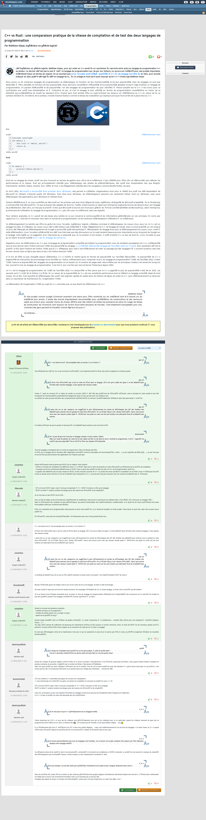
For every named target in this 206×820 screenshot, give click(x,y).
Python (141, 9)
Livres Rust (128, 13)
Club (121, 2)
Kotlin (111, 9)
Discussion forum (185, 68)
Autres (171, 9)
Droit (113, 2)
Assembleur (79, 9)
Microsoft (57, 6)
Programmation (91, 6)
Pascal (129, 9)
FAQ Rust (118, 13)
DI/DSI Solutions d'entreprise (24, 6)
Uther (19, 356)
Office (108, 6)
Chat (70, 2)
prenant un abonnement (104, 325)
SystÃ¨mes (125, 6)
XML (164, 9)
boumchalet (19, 679)
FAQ (55, 2)
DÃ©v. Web (73, 6)
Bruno (31, 51)
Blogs (62, 2)
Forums (34, 2)
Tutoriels (45, 2)
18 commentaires (44, 51)
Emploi (93, 2)
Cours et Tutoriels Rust (104, 13)
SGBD (101, 6)
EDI (81, 6)
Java (65, 6)
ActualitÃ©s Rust (78, 13)
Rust (148, 9)
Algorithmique (56, 9)
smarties (19, 465)
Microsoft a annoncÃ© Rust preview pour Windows (45, 191)
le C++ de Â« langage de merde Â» (49, 238)
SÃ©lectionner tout (151, 135)
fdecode (19, 488)
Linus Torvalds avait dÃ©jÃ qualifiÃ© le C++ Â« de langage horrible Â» (105, 74)
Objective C (120, 9)
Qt (160, 9)
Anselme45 (18, 585)
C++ (91, 9)
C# (97, 9)
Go (105, 9)
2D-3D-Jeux (68, 9)
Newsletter (81, 2)
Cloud (39, 6)
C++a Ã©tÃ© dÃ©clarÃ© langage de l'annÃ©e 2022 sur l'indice (106, 246)
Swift (154, 9)
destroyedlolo (19, 644)
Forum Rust (90, 13)
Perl (135, 9)
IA (45, 6)
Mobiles (116, 6)
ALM (50, 6)
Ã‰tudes (103, 2)
